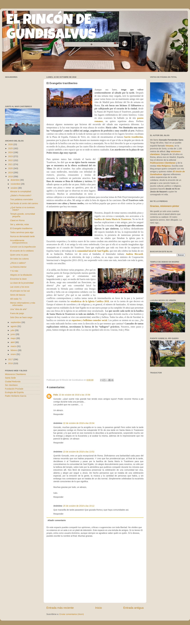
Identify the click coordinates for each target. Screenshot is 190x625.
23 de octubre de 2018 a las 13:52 (78, 452)
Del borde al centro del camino (24, 203)
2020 (10, 168)
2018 (10, 176)
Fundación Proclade (14, 389)
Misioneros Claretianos (15, 374)
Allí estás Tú (15, 299)
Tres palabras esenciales (21, 199)
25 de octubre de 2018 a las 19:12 (78, 506)
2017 (10, 359)
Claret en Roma (17, 220)
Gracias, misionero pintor (164, 206)
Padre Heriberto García (15, 396)
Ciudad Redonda (12, 381)
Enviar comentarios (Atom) (71, 614)
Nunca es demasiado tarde (22, 236)
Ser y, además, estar (19, 224)
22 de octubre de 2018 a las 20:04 (78, 423)
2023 (10, 156)
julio (13, 330)
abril (13, 342)
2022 (10, 160)
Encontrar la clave (18, 279)
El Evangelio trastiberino (21, 228)
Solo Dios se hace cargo (21, 317)
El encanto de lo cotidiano (22, 251)
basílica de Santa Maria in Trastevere (113, 219)
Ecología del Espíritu (14, 392)
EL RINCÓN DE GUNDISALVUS (51, 28)
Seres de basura (17, 295)
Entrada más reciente (60, 607)
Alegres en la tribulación (21, 275)
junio (13, 334)
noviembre (16, 184)
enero (14, 354)
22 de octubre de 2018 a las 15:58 (74, 395)
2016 (10, 363)
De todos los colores (19, 259)
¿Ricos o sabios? (18, 263)
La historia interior (18, 267)
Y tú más (14, 271)
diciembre (15, 180)
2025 (10, 148)
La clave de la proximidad (21, 283)
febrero (14, 350)
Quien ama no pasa (19, 255)
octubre (14, 188)
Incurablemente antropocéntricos (18, 241)
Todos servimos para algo (22, 232)
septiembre (16, 322)
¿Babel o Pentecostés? (20, 195)
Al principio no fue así (20, 291)
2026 (10, 144)
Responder (58, 414)
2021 (10, 164)
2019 (10, 172)
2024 (10, 152)
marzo (14, 346)
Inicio (98, 607)
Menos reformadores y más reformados (22, 304)
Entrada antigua (133, 607)
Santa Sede (10, 378)
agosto (14, 326)
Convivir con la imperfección (23, 247)
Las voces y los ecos (19, 287)
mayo (13, 338)
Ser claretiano (11, 385)
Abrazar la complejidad (20, 191)
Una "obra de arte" (18, 309)
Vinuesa (169, 146)
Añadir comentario (57, 520)
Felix (55, 395)
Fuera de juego (17, 313)
